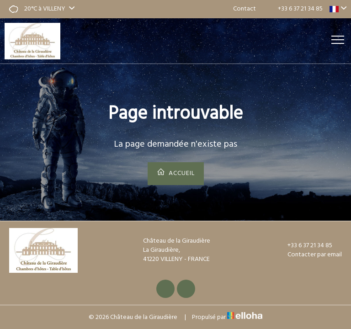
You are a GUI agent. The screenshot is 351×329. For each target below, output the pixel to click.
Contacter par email (309, 255)
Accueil (176, 173)
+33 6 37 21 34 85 (304, 245)
